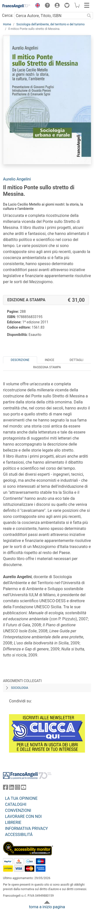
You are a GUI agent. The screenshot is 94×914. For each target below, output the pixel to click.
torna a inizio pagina (47, 906)
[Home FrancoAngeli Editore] (17, 6)
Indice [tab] (49, 360)
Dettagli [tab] (76, 360)
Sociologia (19, 688)
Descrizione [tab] (20, 360)
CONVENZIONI (18, 810)
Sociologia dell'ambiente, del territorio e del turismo (50, 24)
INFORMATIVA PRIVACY (26, 828)
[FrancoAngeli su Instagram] (17, 788)
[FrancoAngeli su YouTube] (23, 788)
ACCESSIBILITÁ (19, 834)
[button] (36, 6)
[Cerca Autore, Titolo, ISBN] (49, 15)
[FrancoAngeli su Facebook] (5, 788)
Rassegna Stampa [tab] (47, 367)
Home (7, 24)
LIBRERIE (13, 822)
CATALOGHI (15, 804)
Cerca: (7, 15)
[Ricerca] (89, 15)
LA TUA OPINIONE (21, 798)
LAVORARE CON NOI (23, 816)
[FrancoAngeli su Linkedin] (11, 788)
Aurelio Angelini (17, 179)
